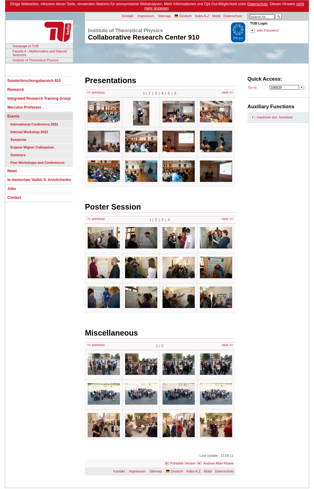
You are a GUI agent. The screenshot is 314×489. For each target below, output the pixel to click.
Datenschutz (257, 4)
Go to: (252, 87)
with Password (268, 30)
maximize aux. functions (275, 117)
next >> (227, 92)
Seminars (17, 155)
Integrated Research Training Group (39, 98)
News (12, 171)
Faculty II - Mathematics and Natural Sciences (40, 53)
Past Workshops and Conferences (37, 162)
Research (15, 89)
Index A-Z (202, 16)
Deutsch (185, 16)
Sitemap (164, 16)
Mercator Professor (24, 107)
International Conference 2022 (34, 124)
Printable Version (183, 463)
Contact (14, 197)
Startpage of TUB (26, 46)
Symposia (18, 139)
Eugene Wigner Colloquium (32, 147)
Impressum (145, 16)
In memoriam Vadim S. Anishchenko (39, 180)
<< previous (96, 92)
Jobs (11, 189)
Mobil (216, 16)
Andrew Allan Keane (218, 463)
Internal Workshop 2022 (29, 132)
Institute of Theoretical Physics (35, 60)
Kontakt (127, 16)
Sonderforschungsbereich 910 (34, 81)
